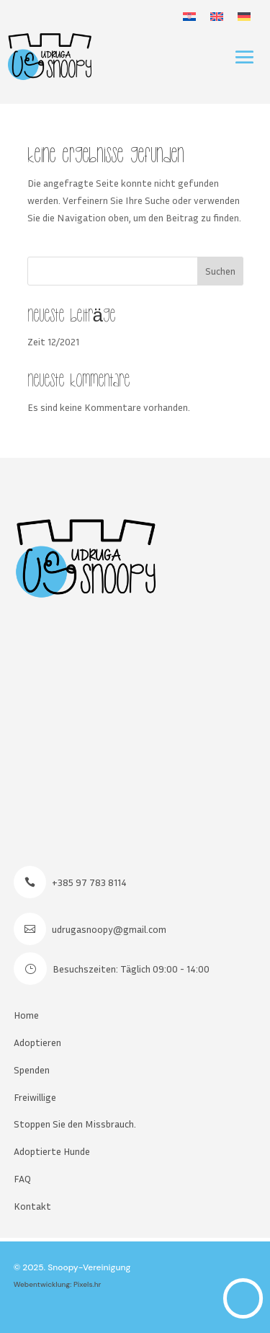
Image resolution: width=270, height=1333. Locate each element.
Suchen (220, 271)
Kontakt (32, 1206)
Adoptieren (37, 1042)
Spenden (32, 1069)
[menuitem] (189, 15)
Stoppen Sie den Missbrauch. (75, 1123)
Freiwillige (35, 1097)
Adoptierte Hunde (52, 1151)
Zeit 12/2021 (53, 341)
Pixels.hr (87, 1284)
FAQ (22, 1178)
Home (26, 1015)
